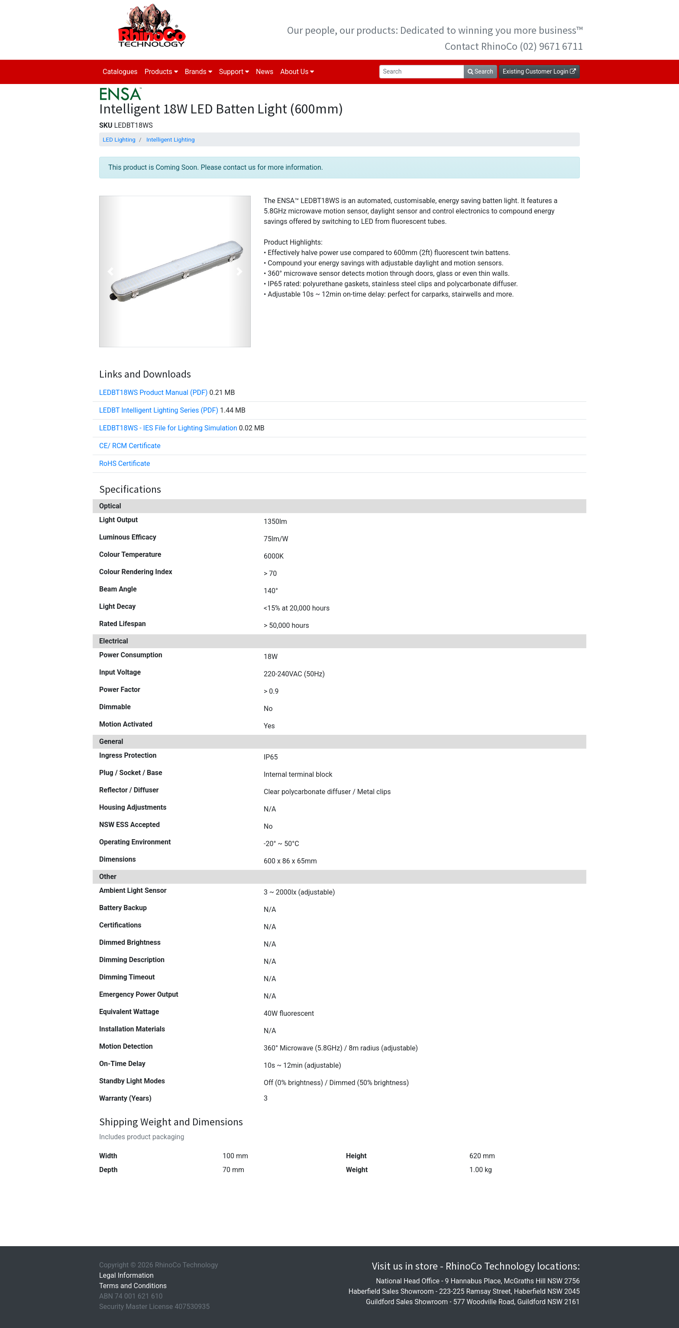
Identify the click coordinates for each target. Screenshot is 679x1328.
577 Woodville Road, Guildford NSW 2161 (516, 1302)
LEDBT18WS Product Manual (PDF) (153, 392)
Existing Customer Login (539, 71)
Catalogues (120, 72)
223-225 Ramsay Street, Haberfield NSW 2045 (509, 1291)
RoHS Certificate (124, 463)
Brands (198, 72)
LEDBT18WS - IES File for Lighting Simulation (168, 428)
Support (234, 72)
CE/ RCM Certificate (130, 446)
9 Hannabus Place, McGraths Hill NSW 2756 (512, 1281)
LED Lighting (119, 139)
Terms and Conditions (133, 1286)
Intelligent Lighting (170, 139)
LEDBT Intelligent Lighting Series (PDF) (158, 410)
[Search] (421, 71)
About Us (297, 72)
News (264, 72)
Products (161, 72)
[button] (110, 271)
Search (480, 71)
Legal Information (126, 1275)
